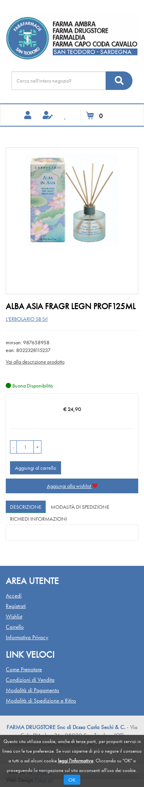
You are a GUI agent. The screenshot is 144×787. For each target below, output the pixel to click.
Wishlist (14, 616)
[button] (13, 447)
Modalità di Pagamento (32, 690)
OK (72, 779)
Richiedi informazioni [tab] (38, 518)
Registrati (16, 606)
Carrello (15, 627)
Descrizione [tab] (25, 506)
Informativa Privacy (27, 637)
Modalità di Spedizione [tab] (80, 506)
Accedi (14, 595)
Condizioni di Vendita (30, 680)
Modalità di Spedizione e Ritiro (41, 700)
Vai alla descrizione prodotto (35, 361)
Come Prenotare (24, 669)
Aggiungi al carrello (35, 467)
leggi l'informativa (75, 760)
